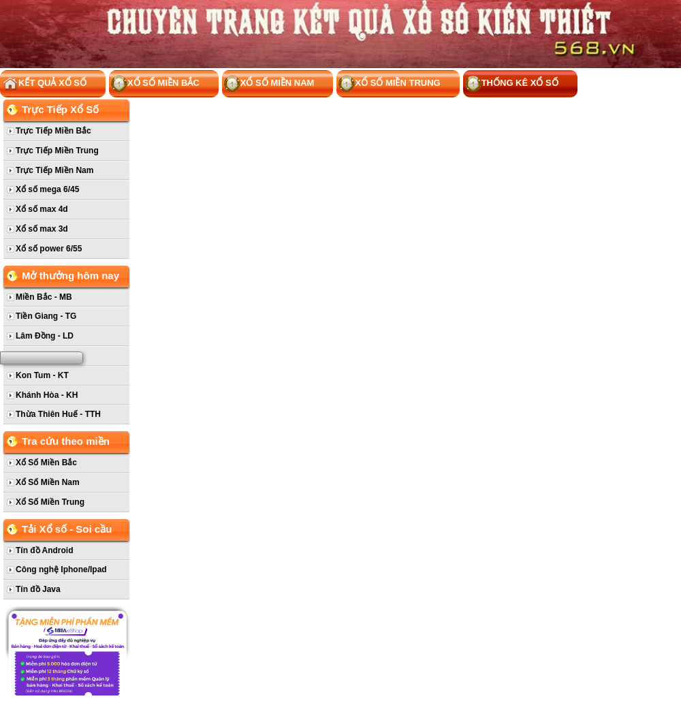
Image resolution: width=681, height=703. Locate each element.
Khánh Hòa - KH (47, 395)
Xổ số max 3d (42, 229)
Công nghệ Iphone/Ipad (61, 569)
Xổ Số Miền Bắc (155, 84)
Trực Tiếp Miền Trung (57, 150)
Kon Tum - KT (42, 375)
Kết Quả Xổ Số (44, 84)
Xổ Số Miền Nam (269, 84)
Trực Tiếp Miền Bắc (53, 131)
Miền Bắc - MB (44, 297)
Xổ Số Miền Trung (389, 84)
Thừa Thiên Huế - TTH (58, 414)
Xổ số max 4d (42, 209)
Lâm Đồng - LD (45, 336)
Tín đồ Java (38, 589)
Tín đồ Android (45, 550)
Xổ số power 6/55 (49, 248)
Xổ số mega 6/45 (47, 189)
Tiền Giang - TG (46, 316)
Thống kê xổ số (511, 84)
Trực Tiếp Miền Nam (54, 170)
